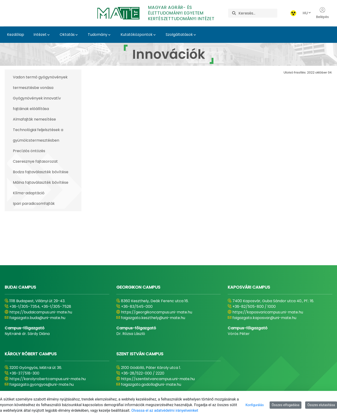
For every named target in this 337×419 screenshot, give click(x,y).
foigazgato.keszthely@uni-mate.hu (153, 267)
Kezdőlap (15, 34)
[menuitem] (119, 385)
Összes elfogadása (286, 405)
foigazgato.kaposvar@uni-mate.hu (264, 267)
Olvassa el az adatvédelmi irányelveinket (164, 410)
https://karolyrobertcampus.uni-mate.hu (47, 328)
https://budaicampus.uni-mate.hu (40, 262)
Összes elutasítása (321, 405)
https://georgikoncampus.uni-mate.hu (156, 262)
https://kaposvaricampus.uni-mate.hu (267, 262)
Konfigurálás (254, 405)
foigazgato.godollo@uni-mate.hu (151, 334)
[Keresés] (257, 13)
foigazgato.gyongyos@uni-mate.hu (41, 334)
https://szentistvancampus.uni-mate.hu (158, 328)
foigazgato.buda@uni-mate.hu (37, 267)
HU (307, 13)
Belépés (322, 13)
